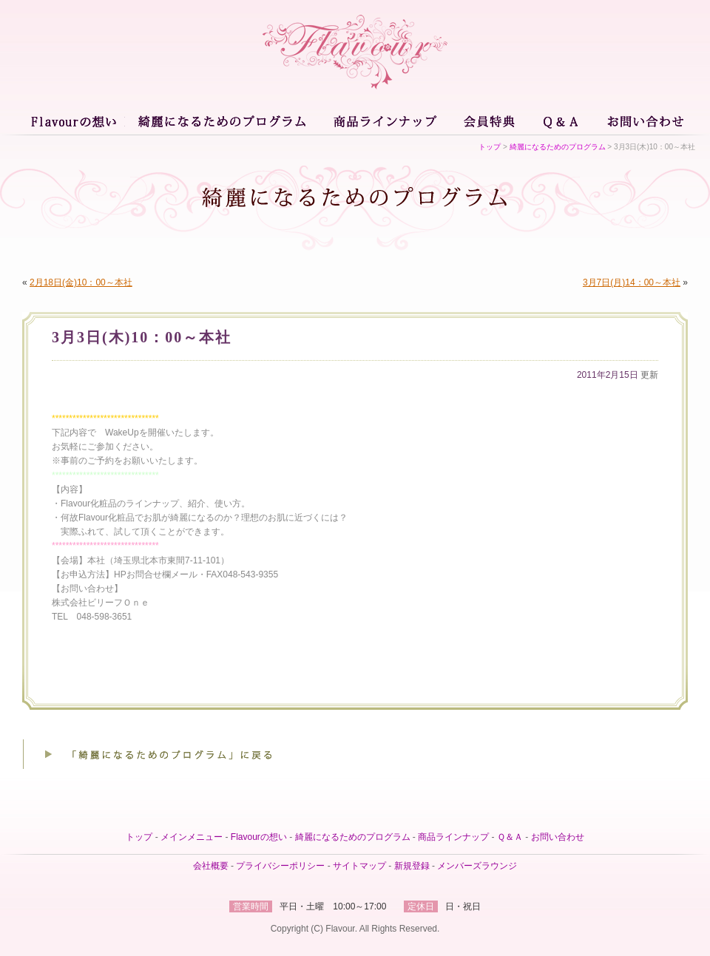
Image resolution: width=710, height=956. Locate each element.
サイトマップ (359, 866)
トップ (490, 147)
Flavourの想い (75, 120)
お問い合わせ (642, 120)
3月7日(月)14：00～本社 (631, 282)
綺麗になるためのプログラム (221, 120)
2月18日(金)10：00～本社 (81, 282)
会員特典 (490, 120)
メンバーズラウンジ (477, 866)
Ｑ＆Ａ (562, 120)
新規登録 (412, 866)
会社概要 (211, 866)
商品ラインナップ (384, 120)
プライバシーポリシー (280, 866)
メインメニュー (191, 837)
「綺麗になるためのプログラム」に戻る (151, 754)
